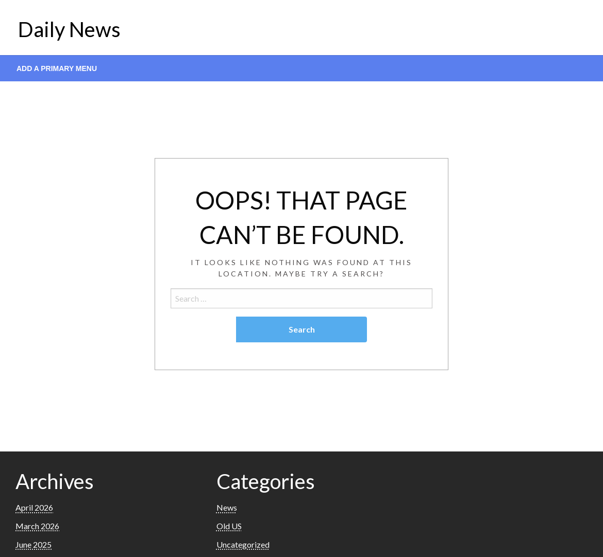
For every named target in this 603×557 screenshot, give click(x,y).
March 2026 (37, 526)
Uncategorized (243, 544)
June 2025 (33, 544)
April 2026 (34, 507)
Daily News (69, 29)
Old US (229, 526)
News (226, 507)
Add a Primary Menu (56, 68)
